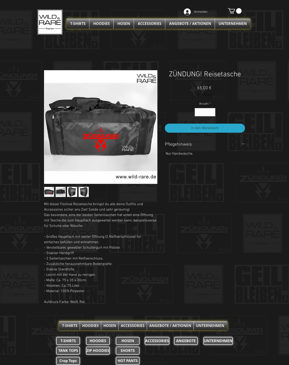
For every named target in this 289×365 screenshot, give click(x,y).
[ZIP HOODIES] (98, 351)
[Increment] (212, 112)
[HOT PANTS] (128, 361)
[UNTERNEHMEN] (218, 341)
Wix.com (164, 363)
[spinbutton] (205, 112)
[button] (235, 11)
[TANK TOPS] (68, 351)
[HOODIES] (98, 341)
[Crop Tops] (68, 361)
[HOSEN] (128, 341)
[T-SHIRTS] (68, 341)
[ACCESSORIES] (157, 341)
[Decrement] (198, 112)
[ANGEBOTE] (186, 341)
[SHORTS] (128, 351)
